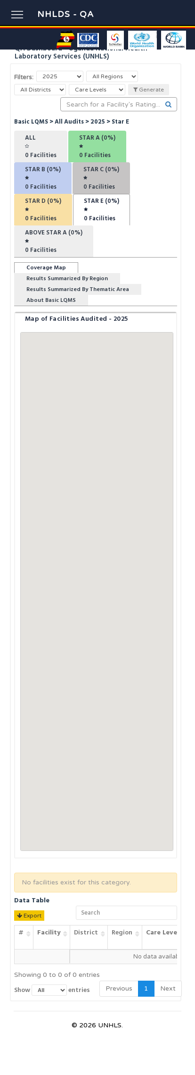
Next (168, 988)
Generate (148, 89)
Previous (119, 988)
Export (29, 915)
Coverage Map (46, 268)
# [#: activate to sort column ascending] (21, 932)
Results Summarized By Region (67, 279)
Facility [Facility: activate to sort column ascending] (48, 932)
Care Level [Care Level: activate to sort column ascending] (162, 932)
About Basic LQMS (51, 300)
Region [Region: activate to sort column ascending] (122, 932)
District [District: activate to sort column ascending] (86, 932)
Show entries (52, 990)
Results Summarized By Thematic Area (77, 289)
